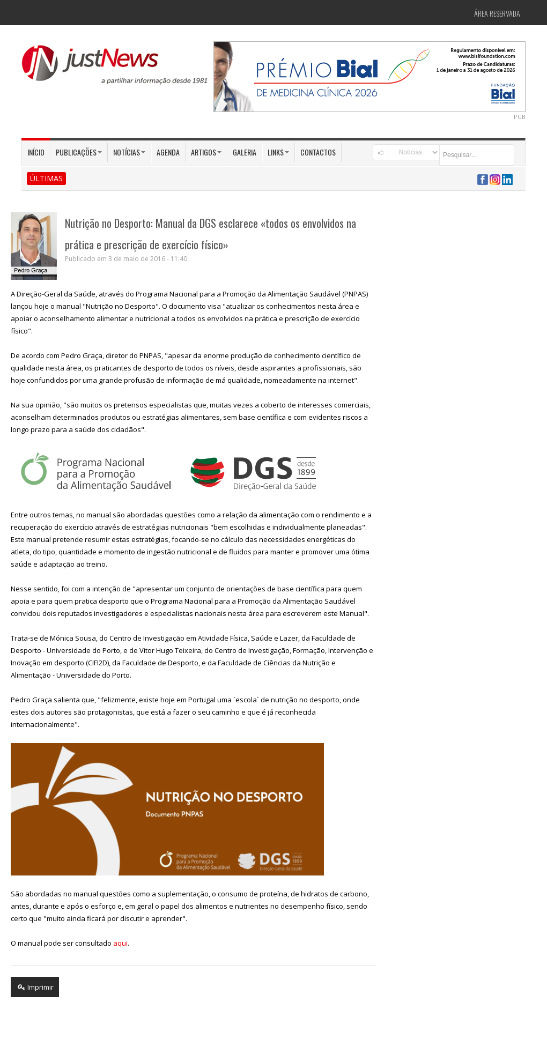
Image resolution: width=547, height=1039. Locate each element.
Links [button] (278, 152)
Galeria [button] (244, 152)
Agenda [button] (168, 152)
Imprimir (35, 987)
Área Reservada (497, 13)
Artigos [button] (206, 152)
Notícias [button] (129, 152)
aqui (120, 943)
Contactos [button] (318, 152)
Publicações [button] (79, 152)
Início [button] (36, 152)
